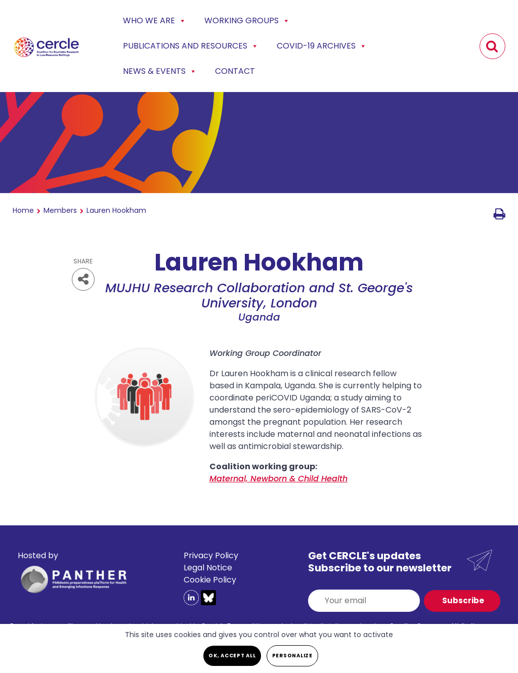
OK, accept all (232, 655)
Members (60, 210)
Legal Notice (208, 567)
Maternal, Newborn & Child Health (278, 478)
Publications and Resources (190, 46)
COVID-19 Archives (322, 46)
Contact (235, 71)
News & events (160, 71)
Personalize (292, 655)
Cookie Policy (210, 580)
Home (23, 210)
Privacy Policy (211, 555)
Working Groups (247, 21)
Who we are (154, 21)
